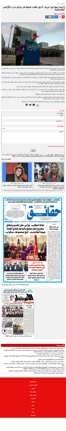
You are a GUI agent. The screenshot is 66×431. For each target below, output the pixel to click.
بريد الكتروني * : (60, 120)
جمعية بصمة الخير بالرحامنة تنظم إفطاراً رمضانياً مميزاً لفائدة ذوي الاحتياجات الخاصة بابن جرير (37, 349)
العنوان (33, 390)
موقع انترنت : (60, 126)
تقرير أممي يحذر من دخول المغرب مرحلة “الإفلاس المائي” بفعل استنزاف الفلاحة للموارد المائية (37, 363)
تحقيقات (45, 190)
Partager (38, 105)
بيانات (4, 190)
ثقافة (54, 190)
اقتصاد (23, 190)
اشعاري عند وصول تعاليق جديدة (56, 146)
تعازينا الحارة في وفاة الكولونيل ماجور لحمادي (50, 361)
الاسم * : (62, 115)
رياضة (58, 190)
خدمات (37, 190)
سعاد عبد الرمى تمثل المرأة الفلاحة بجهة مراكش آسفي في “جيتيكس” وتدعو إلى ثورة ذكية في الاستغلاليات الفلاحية (51, 187)
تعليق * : (62, 131)
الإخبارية (33, 400)
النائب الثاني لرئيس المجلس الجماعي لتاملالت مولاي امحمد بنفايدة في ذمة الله (17, 186)
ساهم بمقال (33, 396)
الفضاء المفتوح (11, 190)
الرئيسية (63, 3)
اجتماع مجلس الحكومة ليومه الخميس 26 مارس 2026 (48, 374)
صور (33, 407)
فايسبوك (33, 417)
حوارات (50, 190)
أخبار (58, 3)
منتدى (33, 413)
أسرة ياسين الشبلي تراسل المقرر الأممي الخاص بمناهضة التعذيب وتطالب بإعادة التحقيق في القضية (36, 372)
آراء (41, 190)
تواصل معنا (33, 393)
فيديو (27, 190)
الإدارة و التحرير (33, 192)
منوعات (18, 190)
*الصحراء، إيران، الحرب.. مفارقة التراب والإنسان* (50, 355)
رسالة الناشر (33, 383)
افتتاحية (32, 190)
